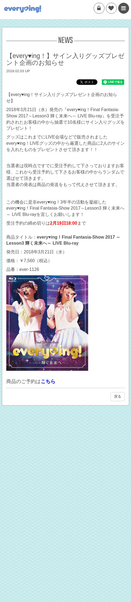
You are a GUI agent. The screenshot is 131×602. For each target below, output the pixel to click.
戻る (117, 396)
